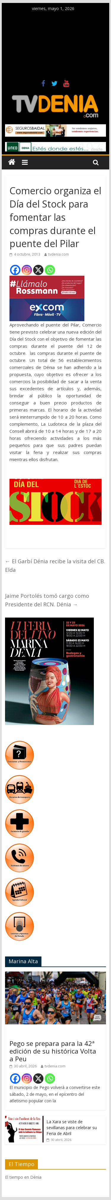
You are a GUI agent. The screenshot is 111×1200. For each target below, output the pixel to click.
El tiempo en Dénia (23, 1177)
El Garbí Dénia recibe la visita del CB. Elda (55, 565)
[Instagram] (27, 270)
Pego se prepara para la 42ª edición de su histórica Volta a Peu (52, 1051)
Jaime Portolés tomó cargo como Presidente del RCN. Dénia (47, 600)
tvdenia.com (58, 254)
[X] (38, 270)
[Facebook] (15, 270)
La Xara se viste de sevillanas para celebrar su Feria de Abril (71, 1127)
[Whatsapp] (50, 270)
